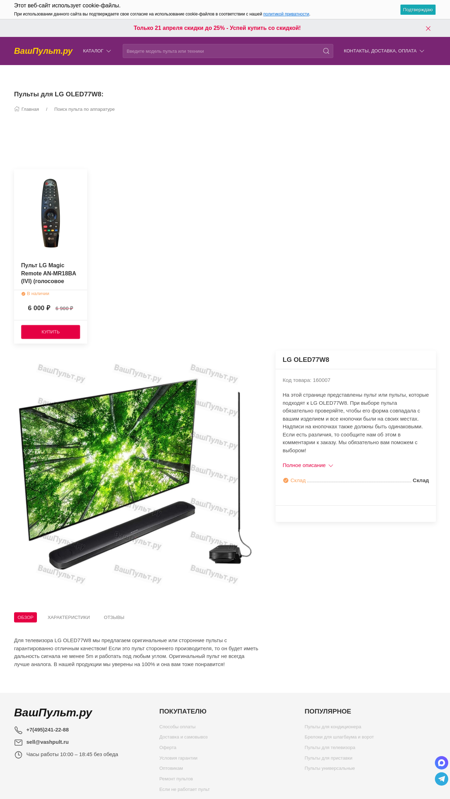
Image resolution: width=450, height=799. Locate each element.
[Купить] (50, 332)
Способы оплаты (177, 728)
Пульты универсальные (330, 770)
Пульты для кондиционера (333, 728)
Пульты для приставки (329, 759)
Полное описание (308, 465)
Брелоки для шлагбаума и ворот (339, 738)
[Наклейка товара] (19, 174)
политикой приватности (286, 14)
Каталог (97, 51)
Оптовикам (171, 770)
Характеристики (68, 617)
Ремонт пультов (176, 780)
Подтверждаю (418, 9)
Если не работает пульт (184, 791)
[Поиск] (326, 51)
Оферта (167, 749)
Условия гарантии (178, 759)
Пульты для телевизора (330, 749)
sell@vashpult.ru (47, 742)
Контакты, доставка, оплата (384, 51)
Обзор (25, 617)
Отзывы (114, 617)
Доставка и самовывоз (183, 738)
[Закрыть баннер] (428, 28)
